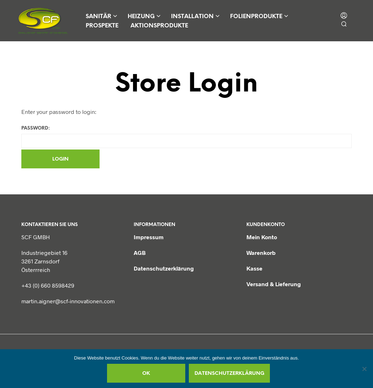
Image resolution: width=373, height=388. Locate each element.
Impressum (149, 237)
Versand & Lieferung (273, 283)
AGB (140, 252)
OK (146, 373)
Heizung (141, 17)
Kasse (254, 268)
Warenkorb (261, 252)
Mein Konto (261, 237)
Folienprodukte (256, 17)
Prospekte (102, 26)
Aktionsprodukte (159, 26)
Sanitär (98, 17)
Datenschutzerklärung (164, 268)
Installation (192, 17)
